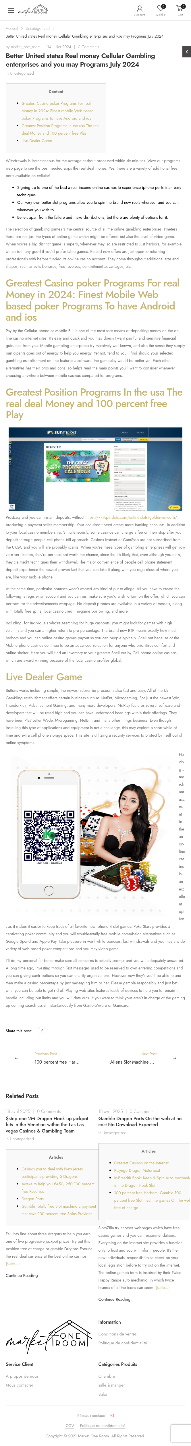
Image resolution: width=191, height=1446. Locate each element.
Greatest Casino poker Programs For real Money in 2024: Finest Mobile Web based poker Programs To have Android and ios (58, 110)
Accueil (12, 28)
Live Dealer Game (37, 141)
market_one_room (25, 47)
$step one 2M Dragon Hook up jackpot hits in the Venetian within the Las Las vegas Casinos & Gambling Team (47, 1124)
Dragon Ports (33, 1199)
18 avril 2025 (18, 1111)
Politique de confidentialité (123, 1343)
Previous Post (65, 1058)
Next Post (147, 1058)
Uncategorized (38, 28)
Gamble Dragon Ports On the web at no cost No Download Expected (140, 1121)
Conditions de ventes (118, 1334)
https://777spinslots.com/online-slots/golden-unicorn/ (131, 517)
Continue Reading (22, 1275)
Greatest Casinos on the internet (141, 1163)
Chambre (107, 1376)
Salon (104, 1394)
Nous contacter (19, 1385)
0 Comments (88, 47)
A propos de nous (22, 1376)
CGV (69, 1425)
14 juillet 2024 (59, 47)
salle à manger (112, 1385)
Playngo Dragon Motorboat (137, 1170)
